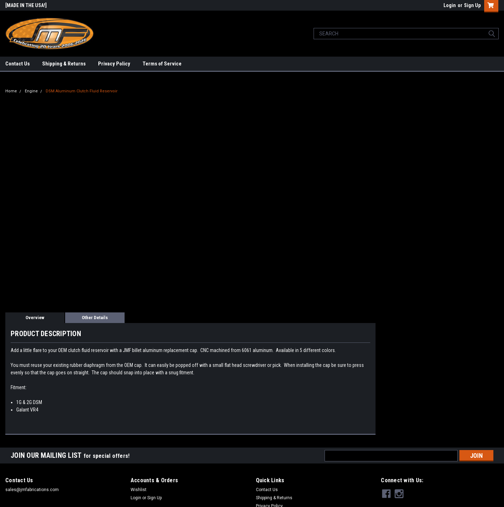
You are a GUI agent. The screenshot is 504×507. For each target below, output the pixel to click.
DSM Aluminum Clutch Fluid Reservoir (82, 91)
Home (11, 91)
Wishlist (139, 489)
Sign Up (472, 5)
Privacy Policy (114, 64)
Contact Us (17, 64)
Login (449, 5)
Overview (34, 317)
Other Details (95, 317)
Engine (31, 91)
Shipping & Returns (64, 64)
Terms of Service (162, 64)
